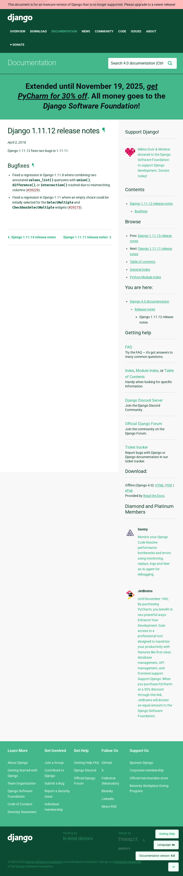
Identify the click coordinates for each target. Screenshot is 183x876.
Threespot (129, 840)
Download (38, 31)
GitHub (107, 763)
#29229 (33, 190)
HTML (159, 485)
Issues (136, 31)
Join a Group (54, 763)
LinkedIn (108, 799)
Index (129, 370)
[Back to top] (173, 866)
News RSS (109, 806)
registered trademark (128, 862)
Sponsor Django (141, 763)
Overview (17, 31)
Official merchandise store (149, 778)
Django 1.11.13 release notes (32, 237)
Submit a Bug (54, 783)
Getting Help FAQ (86, 763)
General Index (140, 269)
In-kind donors (78, 838)
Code (122, 31)
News (86, 31)
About (151, 31)
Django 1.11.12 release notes (151, 203)
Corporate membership (147, 770)
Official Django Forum (143, 423)
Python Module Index (145, 277)
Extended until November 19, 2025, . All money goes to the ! (91, 96)
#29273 (74, 207)
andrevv (129, 849)
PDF (169, 485)
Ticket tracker (136, 447)
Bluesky (107, 791)
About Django (18, 763)
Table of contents (142, 262)
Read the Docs (153, 496)
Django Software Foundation (43, 862)
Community (104, 31)
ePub (129, 490)
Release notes (145, 309)
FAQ (128, 347)
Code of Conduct (20, 804)
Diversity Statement (22, 812)
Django (20, 18)
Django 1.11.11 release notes (87, 237)
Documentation (64, 31)
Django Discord (85, 770)
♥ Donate (17, 44)
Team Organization (22, 783)
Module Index (147, 370)
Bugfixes (141, 211)
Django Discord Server (144, 400)
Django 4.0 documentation (149, 301)
